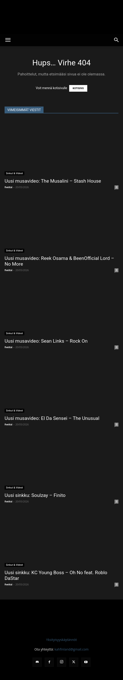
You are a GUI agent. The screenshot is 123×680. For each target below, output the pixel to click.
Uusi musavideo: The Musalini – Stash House (53, 181)
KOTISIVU (78, 88)
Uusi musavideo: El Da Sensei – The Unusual (52, 418)
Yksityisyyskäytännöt (61, 639)
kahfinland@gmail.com (72, 649)
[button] (7, 40)
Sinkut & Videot (14, 173)
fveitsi (8, 187)
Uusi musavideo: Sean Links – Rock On (46, 341)
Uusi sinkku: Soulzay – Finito (35, 495)
